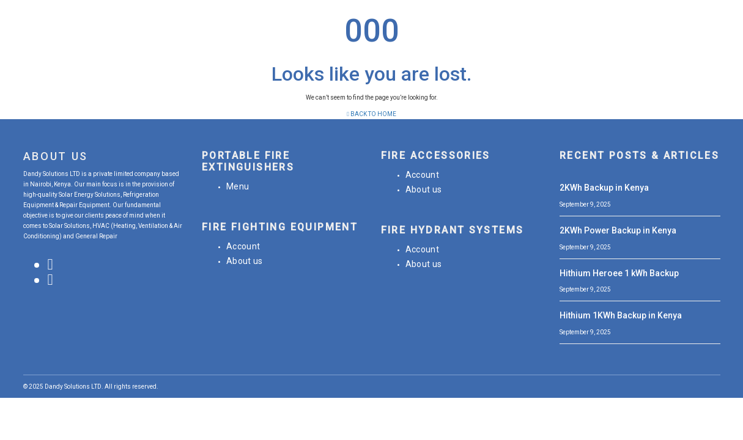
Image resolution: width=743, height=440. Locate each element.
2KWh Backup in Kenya (604, 188)
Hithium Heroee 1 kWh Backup (619, 273)
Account (243, 246)
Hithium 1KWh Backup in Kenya (621, 315)
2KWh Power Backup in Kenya (618, 230)
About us (244, 261)
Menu (237, 186)
